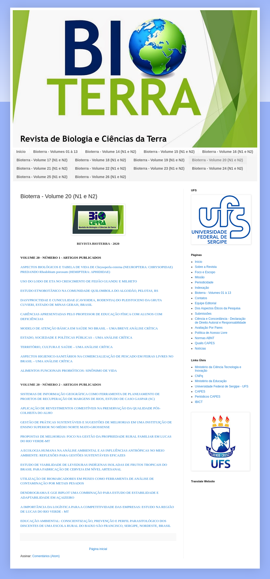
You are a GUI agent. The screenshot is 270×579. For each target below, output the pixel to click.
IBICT (199, 402)
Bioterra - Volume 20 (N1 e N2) (217, 160)
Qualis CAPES (205, 343)
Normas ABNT (204, 338)
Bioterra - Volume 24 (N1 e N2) (217, 168)
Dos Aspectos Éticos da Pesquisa (217, 308)
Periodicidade (204, 282)
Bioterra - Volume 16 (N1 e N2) (227, 152)
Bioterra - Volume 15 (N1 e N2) (169, 152)
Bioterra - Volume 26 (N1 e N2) (100, 177)
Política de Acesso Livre (211, 333)
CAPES (200, 391)
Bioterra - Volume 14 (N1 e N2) (110, 152)
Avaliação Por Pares (209, 327)
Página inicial (98, 549)
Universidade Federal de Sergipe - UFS (221, 386)
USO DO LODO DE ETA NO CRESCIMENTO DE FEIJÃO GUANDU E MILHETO (78, 281)
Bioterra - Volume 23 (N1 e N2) (158, 168)
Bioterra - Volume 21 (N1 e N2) (42, 168)
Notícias (200, 348)
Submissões (203, 313)
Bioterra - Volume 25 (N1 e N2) (42, 177)
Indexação (202, 288)
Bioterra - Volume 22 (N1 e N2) (100, 168)
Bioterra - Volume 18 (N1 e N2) (100, 160)
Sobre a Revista (206, 267)
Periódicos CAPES (207, 396)
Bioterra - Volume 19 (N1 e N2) (158, 160)
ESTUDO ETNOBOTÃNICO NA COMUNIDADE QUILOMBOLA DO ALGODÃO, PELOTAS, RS (89, 291)
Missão (200, 277)
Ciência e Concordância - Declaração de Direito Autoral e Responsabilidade (220, 320)
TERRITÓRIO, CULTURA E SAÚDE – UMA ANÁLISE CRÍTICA (66, 347)
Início (21, 152)
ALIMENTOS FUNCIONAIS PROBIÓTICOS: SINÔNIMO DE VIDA (68, 370)
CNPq (199, 376)
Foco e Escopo (205, 272)
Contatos (201, 298)
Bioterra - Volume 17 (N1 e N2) (42, 160)
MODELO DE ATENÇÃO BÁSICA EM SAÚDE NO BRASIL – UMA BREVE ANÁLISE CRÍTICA (89, 328)
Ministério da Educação (211, 381)
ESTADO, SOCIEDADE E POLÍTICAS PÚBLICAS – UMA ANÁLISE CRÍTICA (76, 337)
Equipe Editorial (205, 303)
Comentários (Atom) (46, 556)
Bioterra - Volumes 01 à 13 (55, 152)
